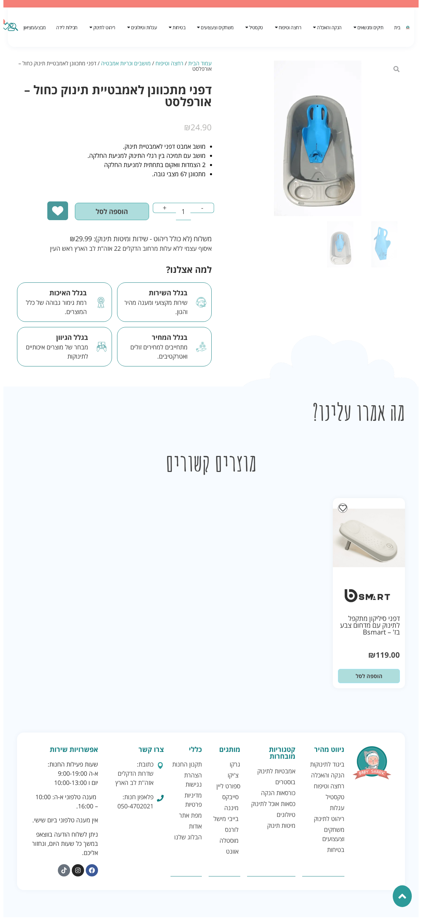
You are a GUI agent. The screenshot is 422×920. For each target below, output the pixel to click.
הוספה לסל (99, 213)
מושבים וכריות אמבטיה (126, 63)
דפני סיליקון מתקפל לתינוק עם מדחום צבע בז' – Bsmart (370, 628)
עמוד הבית (200, 63)
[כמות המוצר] (178, 213)
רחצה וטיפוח (169, 63)
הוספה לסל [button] (369, 679)
